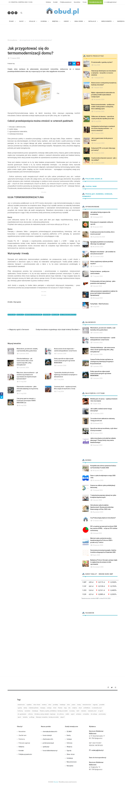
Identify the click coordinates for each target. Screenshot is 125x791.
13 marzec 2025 (97, 266)
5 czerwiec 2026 (24, 353)
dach (77, 711)
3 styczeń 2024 (97, 286)
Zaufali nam (89, 186)
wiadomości (21, 704)
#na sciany (55, 314)
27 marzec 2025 (98, 133)
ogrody (20, 708)
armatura (78, 714)
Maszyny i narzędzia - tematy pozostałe (47, 717)
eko (69, 708)
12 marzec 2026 (97, 520)
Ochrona (69, 743)
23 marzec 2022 (97, 433)
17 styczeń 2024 (97, 276)
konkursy (20, 711)
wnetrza (44, 704)
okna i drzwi (36, 704)
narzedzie (27, 711)
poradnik (101, 704)
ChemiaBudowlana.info (95, 2)
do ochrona (60, 714)
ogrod (72, 714)
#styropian (46, 314)
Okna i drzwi (70, 754)
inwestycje (35, 711)
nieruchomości (87, 704)
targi (65, 708)
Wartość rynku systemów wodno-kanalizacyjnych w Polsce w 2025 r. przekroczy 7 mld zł (101, 540)
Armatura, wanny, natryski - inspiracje (44, 714)
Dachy (69, 735)
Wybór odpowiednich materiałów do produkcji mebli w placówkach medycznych (103, 95)
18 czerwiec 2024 (98, 99)
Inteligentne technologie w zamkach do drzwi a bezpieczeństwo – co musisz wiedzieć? (103, 128)
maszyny (42, 708)
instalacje (62, 704)
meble (67, 714)
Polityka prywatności (65, 2)
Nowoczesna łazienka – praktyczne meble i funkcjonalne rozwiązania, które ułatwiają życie (102, 106)
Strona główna (12, 40)
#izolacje (20, 314)
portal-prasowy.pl (48, 743)
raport (19, 717)
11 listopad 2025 (98, 77)
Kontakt (55, 2)
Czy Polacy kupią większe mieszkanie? (103, 518)
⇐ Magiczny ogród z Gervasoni (18, 329)
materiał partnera (33, 708)
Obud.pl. (55, 782)
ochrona (30, 714)
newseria (83, 711)
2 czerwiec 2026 (61, 365)
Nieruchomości (72, 762)
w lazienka (86, 714)
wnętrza (74, 708)
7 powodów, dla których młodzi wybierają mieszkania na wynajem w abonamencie (65, 375)
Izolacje (69, 739)
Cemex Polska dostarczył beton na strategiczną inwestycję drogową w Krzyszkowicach (101, 361)
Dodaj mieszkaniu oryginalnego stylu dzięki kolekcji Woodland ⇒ (58, 329)
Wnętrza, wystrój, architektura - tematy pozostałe (54, 711)
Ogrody (69, 750)
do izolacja (94, 714)
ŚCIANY (69, 731)
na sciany (72, 711)
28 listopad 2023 (97, 298)
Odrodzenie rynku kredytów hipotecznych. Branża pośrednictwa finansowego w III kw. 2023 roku (101, 507)
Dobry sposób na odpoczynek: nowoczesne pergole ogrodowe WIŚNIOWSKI (64, 360)
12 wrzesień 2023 (97, 256)
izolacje (49, 708)
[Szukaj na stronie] (21, 13)
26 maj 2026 (22, 405)
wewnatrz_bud (92, 711)
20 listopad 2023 (97, 423)
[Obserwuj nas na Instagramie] (15, 12)
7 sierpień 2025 (98, 87)
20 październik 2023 (98, 237)
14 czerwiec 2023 (97, 413)
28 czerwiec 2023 (97, 246)
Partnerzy (22, 739)
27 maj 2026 (22, 381)
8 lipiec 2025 (96, 555)
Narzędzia (70, 766)
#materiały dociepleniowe (33, 314)
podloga (31, 717)
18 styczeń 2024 (97, 227)
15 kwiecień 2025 (98, 153)
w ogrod (100, 711)
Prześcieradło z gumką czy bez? (102, 62)
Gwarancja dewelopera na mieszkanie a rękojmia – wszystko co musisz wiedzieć (103, 73)
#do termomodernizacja (68, 314)
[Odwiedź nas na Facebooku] (9, 12)
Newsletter (77, 2)
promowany (102, 714)
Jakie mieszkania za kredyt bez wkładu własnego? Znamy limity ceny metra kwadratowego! (103, 440)
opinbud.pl (46, 747)
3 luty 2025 (96, 65)
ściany (79, 704)
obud (80, 708)
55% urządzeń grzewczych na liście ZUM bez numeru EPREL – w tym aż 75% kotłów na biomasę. (103, 528)
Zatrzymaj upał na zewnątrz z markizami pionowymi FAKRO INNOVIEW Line (26, 400)
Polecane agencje (92, 179)
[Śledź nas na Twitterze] (12, 12)
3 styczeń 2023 (97, 500)
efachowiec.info (48, 739)
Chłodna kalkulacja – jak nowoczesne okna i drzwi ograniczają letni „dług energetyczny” (102, 349)
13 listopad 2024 (97, 490)
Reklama (48, 2)
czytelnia (29, 704)
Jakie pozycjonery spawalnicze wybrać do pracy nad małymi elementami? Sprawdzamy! (104, 293)
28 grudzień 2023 (97, 512)
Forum (84, 2)
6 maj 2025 (95, 306)
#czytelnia (11, 314)
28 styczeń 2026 (97, 470)
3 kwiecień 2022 (97, 445)
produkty (55, 704)
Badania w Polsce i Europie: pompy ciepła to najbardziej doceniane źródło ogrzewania (103, 562)
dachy (25, 708)
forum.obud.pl (47, 735)
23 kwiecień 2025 (97, 545)
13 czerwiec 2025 (98, 111)
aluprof (62, 717)
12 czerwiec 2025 (98, 163)
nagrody (95, 704)
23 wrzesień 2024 (98, 143)
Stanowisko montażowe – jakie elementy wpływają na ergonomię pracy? (27, 389)
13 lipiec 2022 (96, 403)
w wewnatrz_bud (97, 708)
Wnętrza (69, 747)
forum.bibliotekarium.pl (50, 750)
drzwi (54, 708)
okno (68, 704)
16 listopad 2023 (97, 217)
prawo (73, 704)
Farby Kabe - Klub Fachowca (99, 304)
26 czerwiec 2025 (97, 480)
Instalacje (70, 758)
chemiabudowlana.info (50, 731)
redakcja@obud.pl (110, 2)
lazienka (25, 717)
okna (49, 704)
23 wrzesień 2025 (97, 567)
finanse (60, 708)
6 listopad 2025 (97, 533)
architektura (86, 708)
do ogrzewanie (22, 714)
